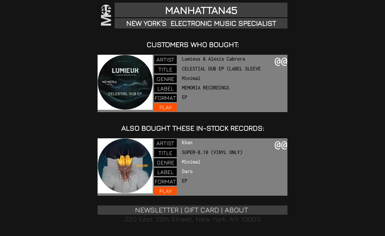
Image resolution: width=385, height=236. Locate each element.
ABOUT (236, 210)
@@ (280, 62)
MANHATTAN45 (201, 10)
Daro (187, 171)
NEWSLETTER (157, 210)
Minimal (191, 162)
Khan (187, 142)
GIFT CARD (201, 210)
